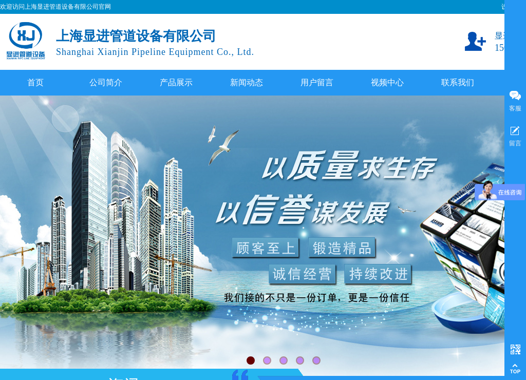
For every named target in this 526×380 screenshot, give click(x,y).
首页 (35, 82)
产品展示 (176, 82)
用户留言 (316, 82)
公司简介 (105, 82)
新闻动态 (246, 82)
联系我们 (457, 82)
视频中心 (387, 82)
